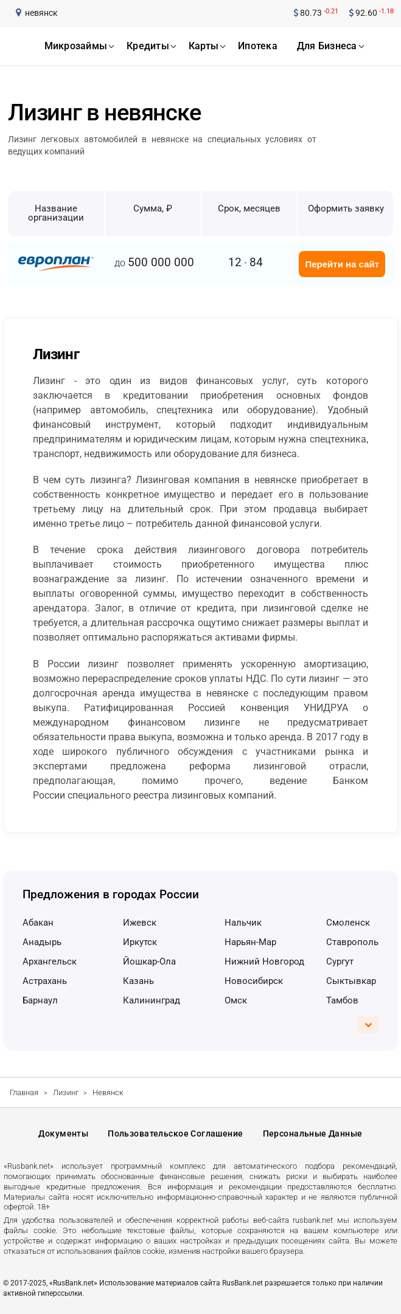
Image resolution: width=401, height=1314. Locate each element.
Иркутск (140, 942)
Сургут (340, 961)
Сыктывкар (351, 980)
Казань (138, 980)
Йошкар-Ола (149, 961)
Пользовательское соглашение (175, 1133)
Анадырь (42, 942)
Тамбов (342, 1000)
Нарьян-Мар (250, 942)
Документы (63, 1133)
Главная (24, 1092)
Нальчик (243, 922)
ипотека (257, 46)
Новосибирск (254, 980)
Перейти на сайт (342, 264)
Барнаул (40, 1000)
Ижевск (139, 922)
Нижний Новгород (264, 961)
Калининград (151, 1000)
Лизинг (65, 1092)
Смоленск (348, 922)
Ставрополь (352, 942)
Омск (236, 1000)
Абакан (38, 922)
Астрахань (45, 980)
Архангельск (50, 961)
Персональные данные (313, 1133)
